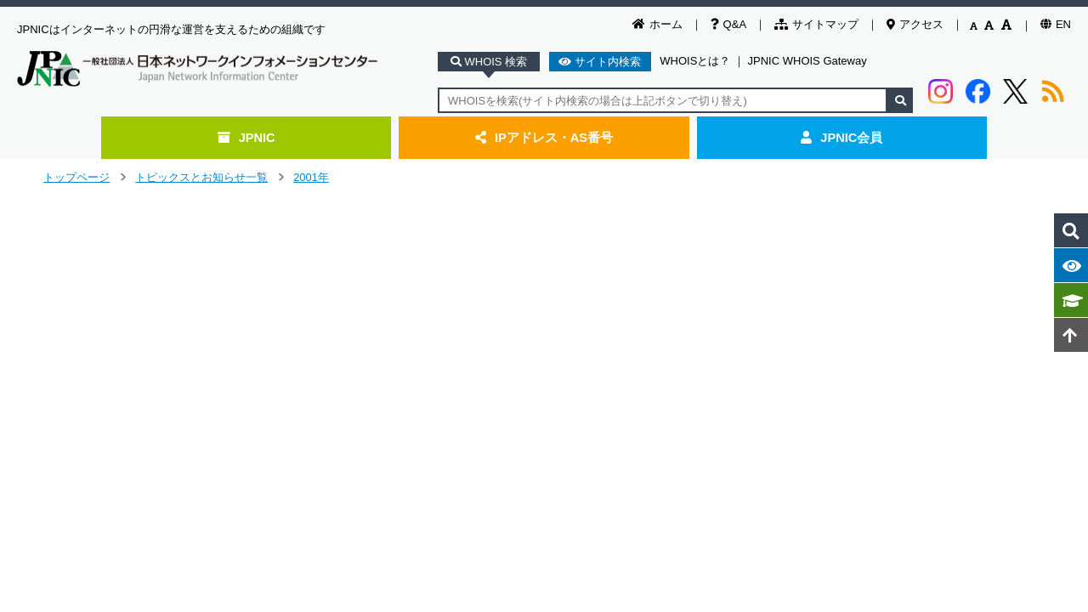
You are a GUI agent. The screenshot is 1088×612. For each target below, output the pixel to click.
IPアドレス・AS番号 (544, 137)
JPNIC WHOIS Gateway (807, 60)
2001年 (311, 177)
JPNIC (246, 137)
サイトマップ (816, 24)
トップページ (76, 177)
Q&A (728, 24)
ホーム (657, 24)
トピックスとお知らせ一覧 (201, 177)
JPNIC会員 (841, 137)
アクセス (915, 24)
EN (1055, 24)
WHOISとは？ (695, 60)
